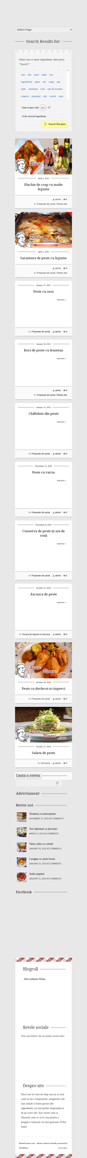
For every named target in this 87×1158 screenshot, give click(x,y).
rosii (43, 88)
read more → (62, 300)
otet (45, 96)
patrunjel (36, 96)
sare (23, 74)
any (42, 107)
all (49, 107)
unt (44, 81)
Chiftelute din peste (44, 414)
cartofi (52, 96)
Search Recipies (57, 124)
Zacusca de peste (43, 594)
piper (37, 81)
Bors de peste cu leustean (43, 350)
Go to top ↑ (63, 1148)
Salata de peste (43, 753)
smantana (33, 88)
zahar (44, 74)
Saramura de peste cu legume (43, 258)
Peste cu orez (43, 291)
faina (36, 74)
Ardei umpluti (36, 873)
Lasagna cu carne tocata (42, 858)
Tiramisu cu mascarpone (42, 813)
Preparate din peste (46, 204)
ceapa (51, 81)
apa (58, 81)
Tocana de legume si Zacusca (36, 634)
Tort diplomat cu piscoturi (43, 828)
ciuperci (25, 96)
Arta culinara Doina (34, 979)
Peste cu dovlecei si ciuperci (43, 688)
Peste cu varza (43, 472)
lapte (23, 88)
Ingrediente (26, 81)
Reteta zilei (62, 204)
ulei (29, 74)
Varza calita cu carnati (41, 843)
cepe (60, 96)
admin (58, 199)
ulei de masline (55, 88)
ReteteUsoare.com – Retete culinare (45, 12)
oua (51, 74)
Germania (45, 763)
